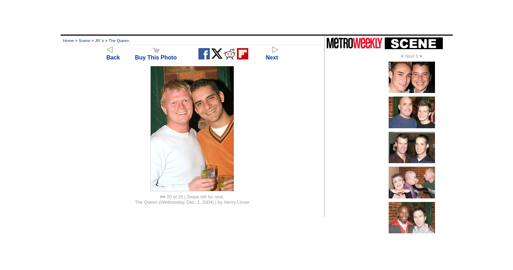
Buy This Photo (156, 54)
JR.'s (99, 40)
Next (272, 54)
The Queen (119, 40)
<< (162, 196)
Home (68, 40)
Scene (84, 40)
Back (113, 54)
